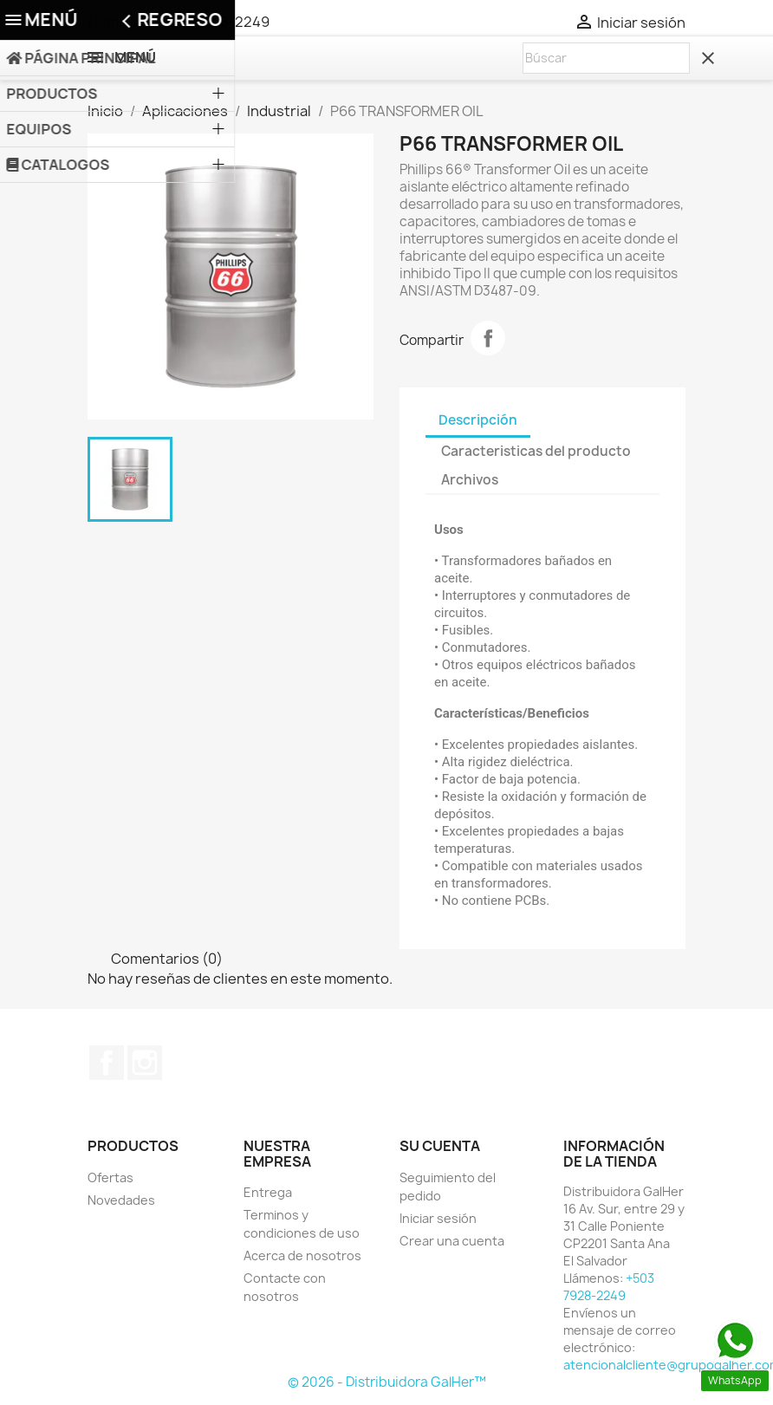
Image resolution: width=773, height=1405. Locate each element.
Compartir (488, 338)
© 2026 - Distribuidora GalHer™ (387, 1382)
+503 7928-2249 (214, 21)
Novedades (121, 1200)
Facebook (106, 1062)
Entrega (268, 1192)
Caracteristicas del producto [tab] (536, 451)
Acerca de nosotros (302, 1255)
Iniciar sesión (438, 1218)
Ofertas (110, 1177)
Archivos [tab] (469, 480)
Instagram (144, 1062)
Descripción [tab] (477, 420)
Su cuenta (439, 1145)
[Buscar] (606, 58)
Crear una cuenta (451, 1241)
